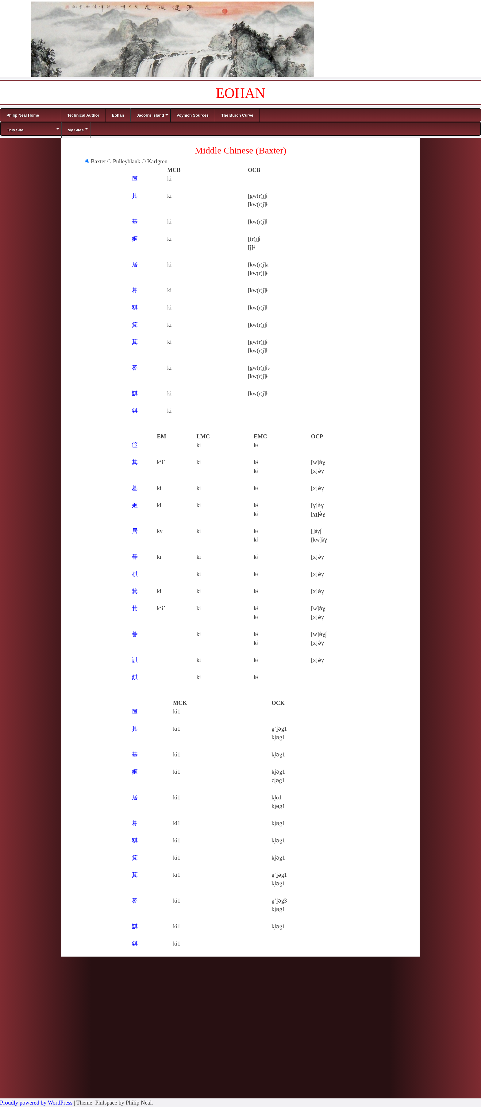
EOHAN (240, 93)
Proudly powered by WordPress (36, 1102)
